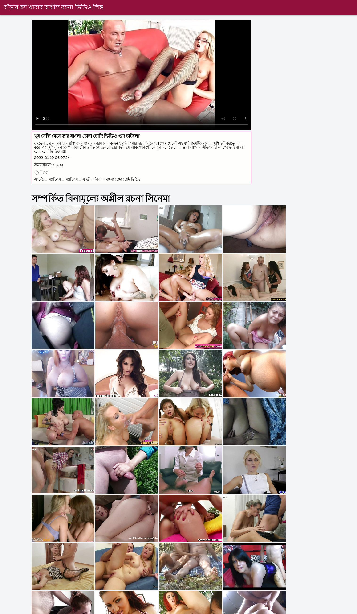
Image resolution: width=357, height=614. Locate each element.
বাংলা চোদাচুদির (192, 610)
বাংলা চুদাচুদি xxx (154, 610)
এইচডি (40, 179)
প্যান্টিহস (55, 179)
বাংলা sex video (114, 610)
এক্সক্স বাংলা (80, 610)
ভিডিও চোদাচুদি (274, 610)
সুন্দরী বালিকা (92, 179)
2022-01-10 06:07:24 (52, 157)
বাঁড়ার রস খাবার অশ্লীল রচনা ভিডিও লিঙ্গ (53, 8)
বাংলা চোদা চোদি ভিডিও (124, 179)
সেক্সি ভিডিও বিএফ (43, 610)
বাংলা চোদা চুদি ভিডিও (316, 610)
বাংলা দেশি (8, 610)
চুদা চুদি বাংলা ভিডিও (232, 610)
